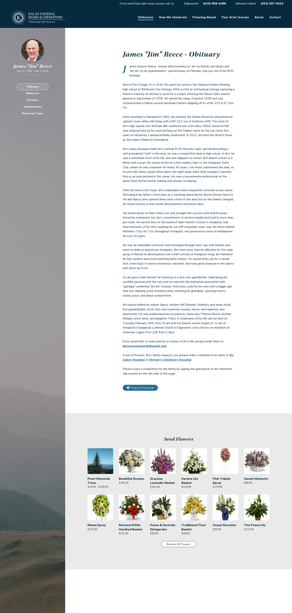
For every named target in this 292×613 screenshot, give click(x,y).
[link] (100, 468)
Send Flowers (32, 107)
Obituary (33, 86)
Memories (32, 93)
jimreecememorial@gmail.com (145, 346)
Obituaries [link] (145, 17)
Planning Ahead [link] (204, 17)
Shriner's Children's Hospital (170, 360)
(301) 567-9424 (272, 3)
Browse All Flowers (178, 544)
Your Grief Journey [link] (235, 17)
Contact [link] (275, 17)
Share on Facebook (142, 388)
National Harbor (245, 3)
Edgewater (191, 3)
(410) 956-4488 (214, 3)
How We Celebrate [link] (173, 17)
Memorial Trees (32, 113)
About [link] (259, 17)
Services (32, 100)
